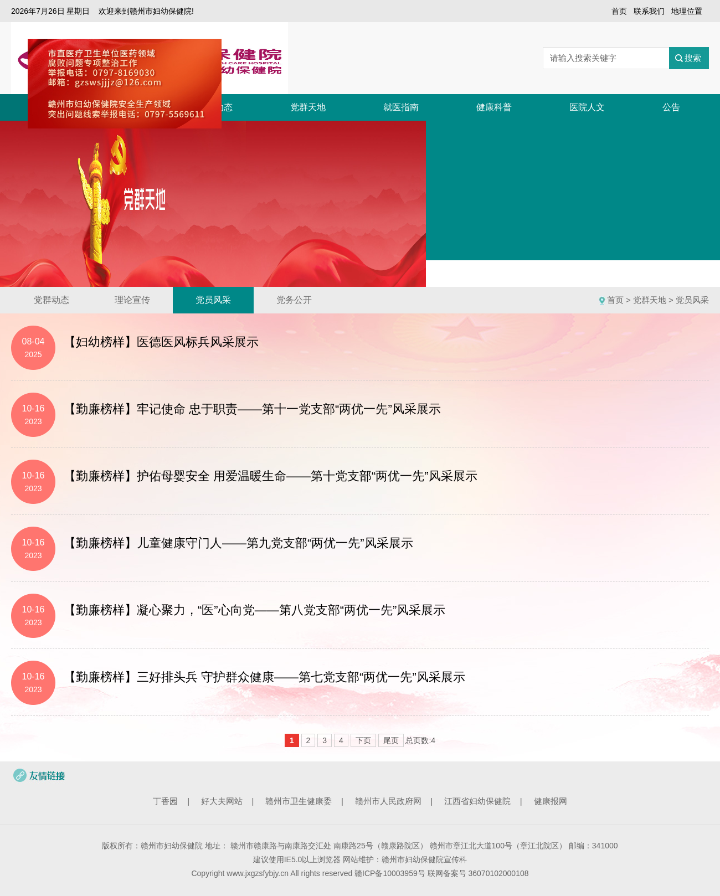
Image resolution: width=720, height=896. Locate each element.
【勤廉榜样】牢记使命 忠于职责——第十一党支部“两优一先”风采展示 (252, 409)
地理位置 (686, 11)
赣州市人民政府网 (388, 801)
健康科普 (494, 107)
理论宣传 (132, 300)
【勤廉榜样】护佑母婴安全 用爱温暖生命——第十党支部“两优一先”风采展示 (270, 476)
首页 (619, 11)
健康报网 (550, 801)
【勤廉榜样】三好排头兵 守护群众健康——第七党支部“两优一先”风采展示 (264, 677)
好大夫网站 (222, 801)
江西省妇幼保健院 (477, 801)
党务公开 (294, 300)
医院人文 (587, 107)
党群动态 (51, 300)
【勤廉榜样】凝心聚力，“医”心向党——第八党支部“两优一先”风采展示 (254, 610)
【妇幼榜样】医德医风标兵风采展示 (161, 342)
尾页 (391, 740)
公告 (671, 107)
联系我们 (649, 11)
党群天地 (308, 107)
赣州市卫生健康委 (298, 801)
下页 (363, 740)
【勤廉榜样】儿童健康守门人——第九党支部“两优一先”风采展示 (238, 543)
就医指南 (401, 107)
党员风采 (213, 300)
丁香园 (165, 801)
